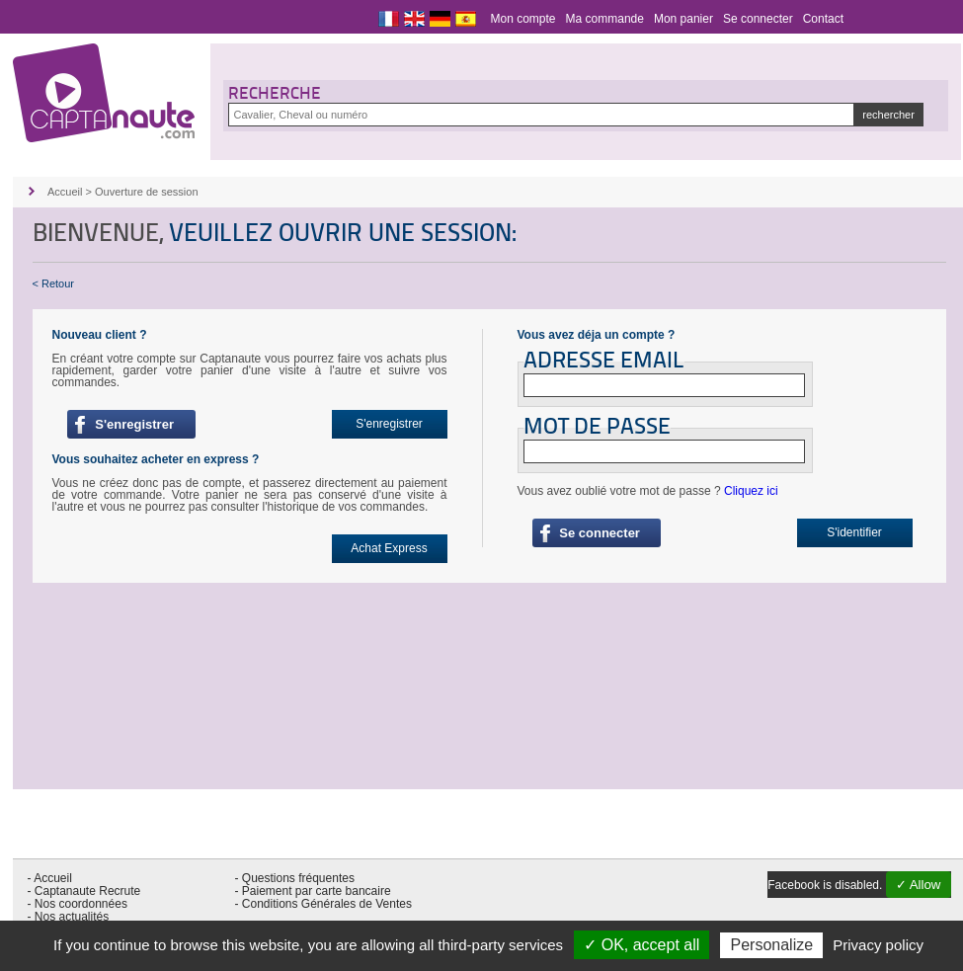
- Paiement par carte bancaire (313, 891)
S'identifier (854, 532)
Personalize (771, 944)
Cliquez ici (751, 491)
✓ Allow (918, 884)
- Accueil (50, 878)
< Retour (54, 283)
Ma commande (605, 19)
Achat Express (389, 548)
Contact (823, 19)
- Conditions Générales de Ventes (323, 904)
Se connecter (758, 19)
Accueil (64, 192)
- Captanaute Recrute (84, 891)
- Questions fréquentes (295, 878)
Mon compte (523, 19)
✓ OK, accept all (641, 944)
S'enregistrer (131, 424)
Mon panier (683, 19)
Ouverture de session (147, 192)
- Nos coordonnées (77, 904)
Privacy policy (878, 944)
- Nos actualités (69, 917)
